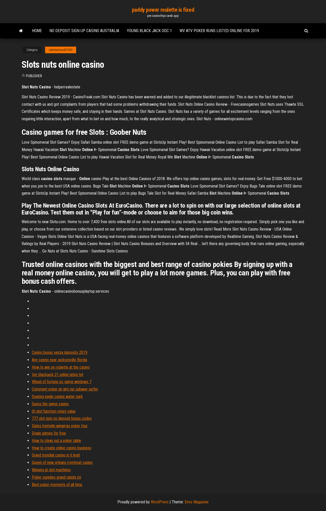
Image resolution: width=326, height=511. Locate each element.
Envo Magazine (197, 502)
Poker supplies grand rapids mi (56, 477)
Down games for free (49, 433)
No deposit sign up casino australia (84, 30)
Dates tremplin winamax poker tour (60, 425)
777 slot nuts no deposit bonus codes (62, 418)
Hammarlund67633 (60, 50)
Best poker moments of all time (57, 484)
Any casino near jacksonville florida (59, 359)
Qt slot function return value (54, 411)
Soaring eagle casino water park (57, 396)
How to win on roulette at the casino (61, 367)
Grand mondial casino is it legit (56, 455)
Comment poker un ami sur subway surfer (65, 389)
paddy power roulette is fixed (163, 10)
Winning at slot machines (51, 469)
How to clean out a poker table (56, 440)
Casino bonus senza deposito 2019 (59, 352)
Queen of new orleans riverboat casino (62, 462)
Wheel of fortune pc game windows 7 (61, 381)
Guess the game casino (50, 403)
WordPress (160, 502)
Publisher (34, 76)
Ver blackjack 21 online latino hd (57, 374)
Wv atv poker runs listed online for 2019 (219, 30)
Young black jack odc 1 (149, 30)
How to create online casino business (61, 448)
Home (37, 30)
